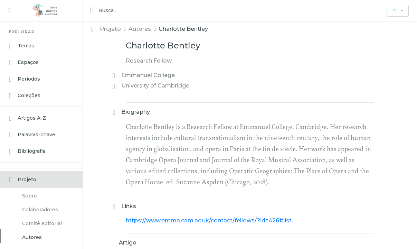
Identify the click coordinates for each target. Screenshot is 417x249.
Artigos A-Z (27, 118)
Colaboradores (40, 209)
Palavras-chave (32, 135)
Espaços (24, 62)
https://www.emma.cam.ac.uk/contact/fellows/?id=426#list (209, 220)
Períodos (24, 79)
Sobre (29, 196)
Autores (32, 237)
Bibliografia (27, 151)
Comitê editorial (42, 223)
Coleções (24, 96)
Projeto (22, 180)
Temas (21, 46)
